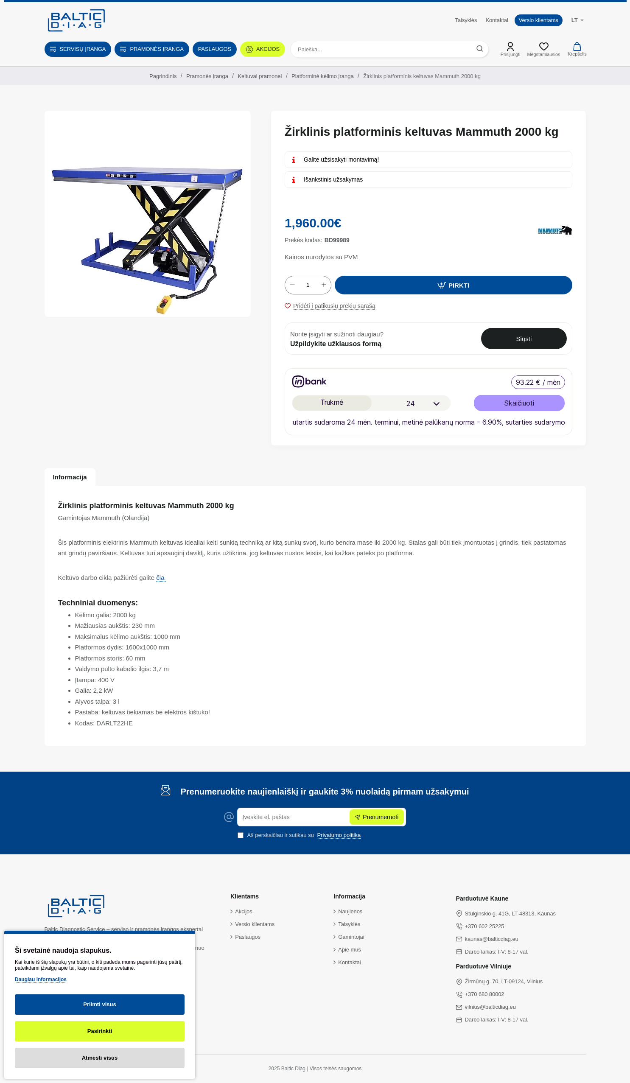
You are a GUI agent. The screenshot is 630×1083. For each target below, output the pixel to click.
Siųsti (524, 338)
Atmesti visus (100, 1058)
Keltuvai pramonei (260, 76)
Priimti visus (99, 1004)
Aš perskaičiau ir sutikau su (300, 835)
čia (161, 577)
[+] (323, 285)
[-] (292, 285)
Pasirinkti (99, 1031)
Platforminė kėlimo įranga (322, 76)
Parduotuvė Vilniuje (483, 966)
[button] (453, 285)
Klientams (244, 896)
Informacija (70, 477)
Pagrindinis (162, 76)
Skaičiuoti (519, 403)
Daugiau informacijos (41, 979)
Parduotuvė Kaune (482, 898)
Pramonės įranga (207, 76)
